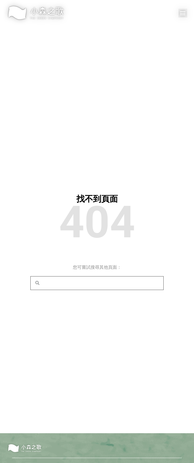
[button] (183, 13)
